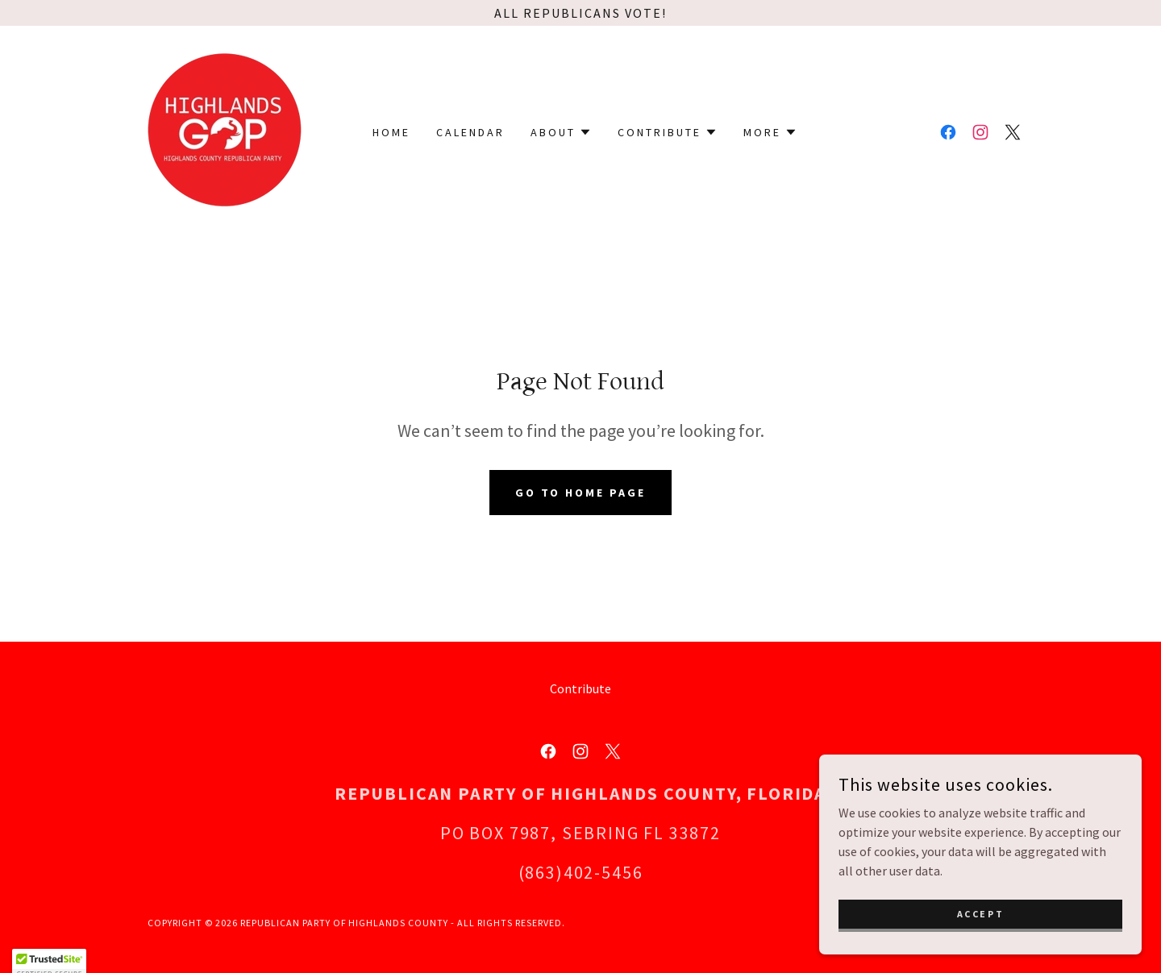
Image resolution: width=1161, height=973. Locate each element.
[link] (224, 131)
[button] (561, 132)
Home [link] (391, 132)
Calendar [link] (470, 132)
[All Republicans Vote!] (580, 13)
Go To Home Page (581, 492)
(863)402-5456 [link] (580, 872)
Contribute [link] (580, 688)
